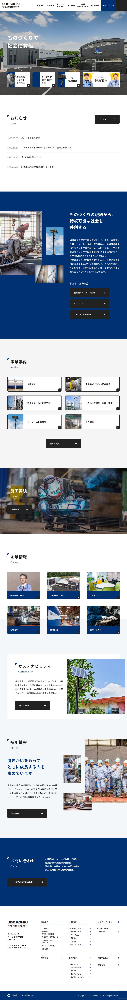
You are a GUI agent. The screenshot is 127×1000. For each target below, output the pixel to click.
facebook (8, 995)
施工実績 (44, 958)
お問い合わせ (103, 958)
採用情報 (73, 958)
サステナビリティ (104, 922)
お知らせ (101, 965)
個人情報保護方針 (27, 995)
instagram (15, 995)
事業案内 (44, 922)
